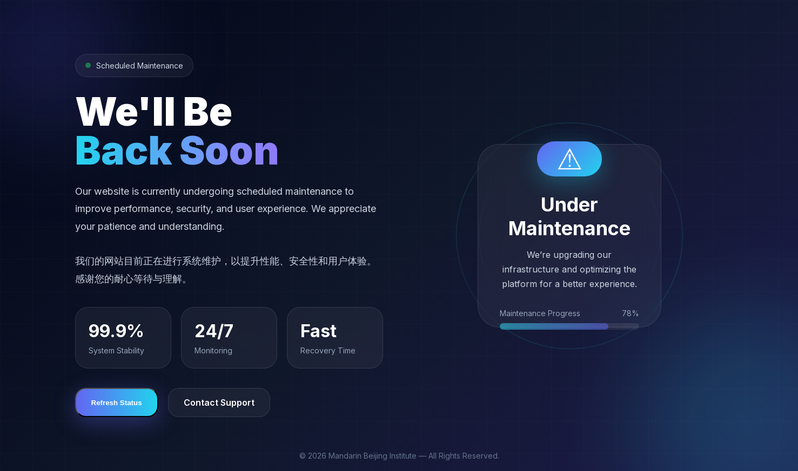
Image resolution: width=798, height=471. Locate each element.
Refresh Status (116, 403)
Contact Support (219, 402)
